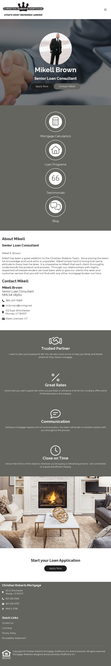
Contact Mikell (67, 86)
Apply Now (42, 86)
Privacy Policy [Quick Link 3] (9, 633)
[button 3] (55, 181)
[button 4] (55, 209)
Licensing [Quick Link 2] (7, 628)
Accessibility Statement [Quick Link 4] (14, 638)
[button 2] (55, 153)
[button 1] (55, 124)
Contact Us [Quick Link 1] (7, 623)
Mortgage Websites (23, 654)
